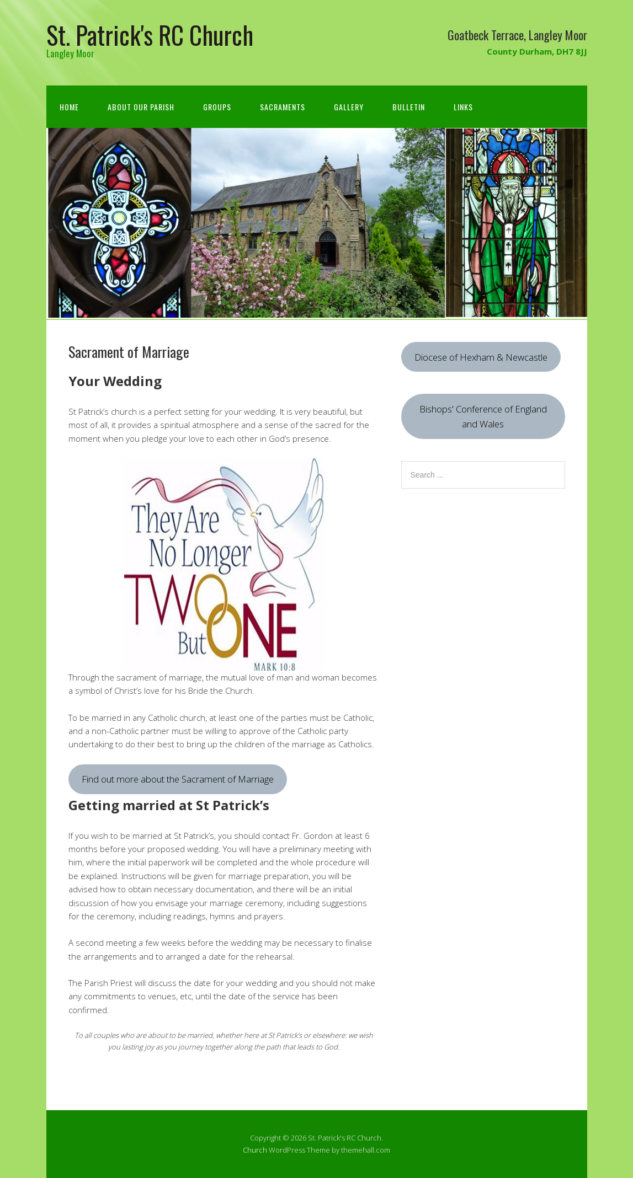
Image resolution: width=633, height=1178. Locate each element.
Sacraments (282, 107)
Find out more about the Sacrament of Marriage (178, 779)
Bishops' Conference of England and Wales (483, 416)
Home (69, 107)
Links (463, 107)
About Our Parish (141, 107)
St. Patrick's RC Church (149, 34)
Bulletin (408, 107)
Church (255, 1150)
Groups (217, 107)
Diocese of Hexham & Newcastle (480, 357)
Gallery (349, 107)
